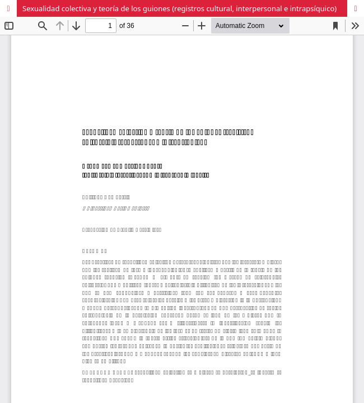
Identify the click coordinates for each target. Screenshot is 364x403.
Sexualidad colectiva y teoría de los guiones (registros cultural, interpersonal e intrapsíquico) (179, 8)
